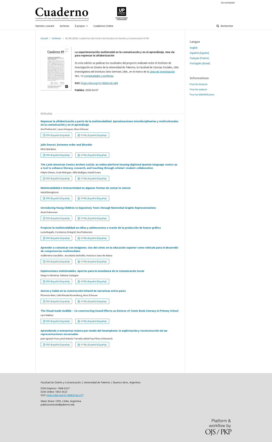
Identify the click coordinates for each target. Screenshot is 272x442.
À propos (80, 26)
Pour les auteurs (198, 89)
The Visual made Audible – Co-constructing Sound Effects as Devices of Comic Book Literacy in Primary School (109, 310)
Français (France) (199, 58)
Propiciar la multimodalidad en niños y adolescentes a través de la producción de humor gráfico (101, 227)
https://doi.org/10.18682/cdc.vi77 (64, 395)
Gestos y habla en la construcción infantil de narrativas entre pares (83, 290)
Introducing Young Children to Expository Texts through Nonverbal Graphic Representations (98, 207)
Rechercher (226, 26)
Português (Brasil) (200, 63)
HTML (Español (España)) (93, 135)
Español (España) (199, 53)
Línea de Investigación (162, 71)
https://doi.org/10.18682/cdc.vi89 (99, 83)
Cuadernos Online (103, 26)
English (194, 47)
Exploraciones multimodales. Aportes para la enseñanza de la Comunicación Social (92, 271)
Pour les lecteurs (198, 84)
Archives (64, 26)
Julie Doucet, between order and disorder (66, 144)
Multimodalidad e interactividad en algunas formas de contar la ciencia (85, 188)
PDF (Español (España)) (57, 135)
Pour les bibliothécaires (202, 94)
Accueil (44, 38)
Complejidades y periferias (98, 76)
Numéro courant (44, 26)
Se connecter (228, 2)
